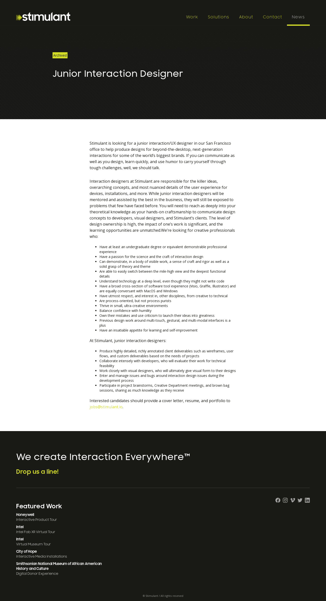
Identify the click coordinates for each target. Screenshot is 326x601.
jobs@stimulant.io (106, 406)
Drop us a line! (37, 471)
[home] (98, 16)
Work (192, 17)
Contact (272, 17)
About (246, 17)
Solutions (218, 17)
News (298, 17)
